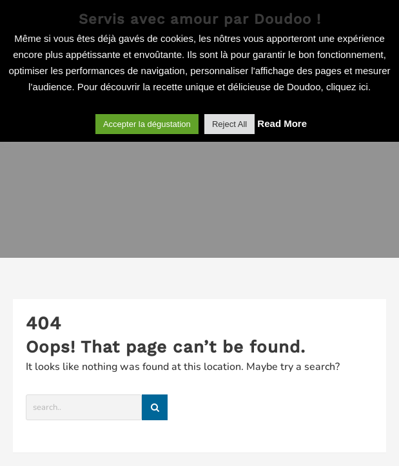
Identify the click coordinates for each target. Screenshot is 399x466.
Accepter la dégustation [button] (147, 124)
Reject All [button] (229, 124)
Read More (282, 123)
